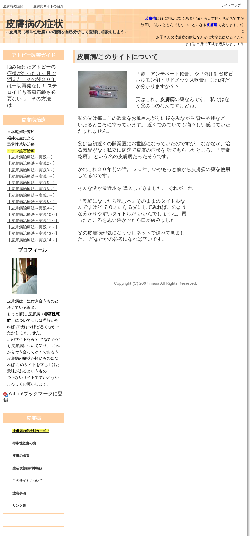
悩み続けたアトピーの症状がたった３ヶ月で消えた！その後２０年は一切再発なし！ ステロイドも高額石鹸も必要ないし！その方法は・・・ (32, 86)
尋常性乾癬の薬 (24, 443)
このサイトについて (27, 480)
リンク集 (19, 505)
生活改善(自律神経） (28, 468)
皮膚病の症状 (13, 6)
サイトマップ (231, 5)
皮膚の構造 (20, 455)
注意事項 (19, 493)
